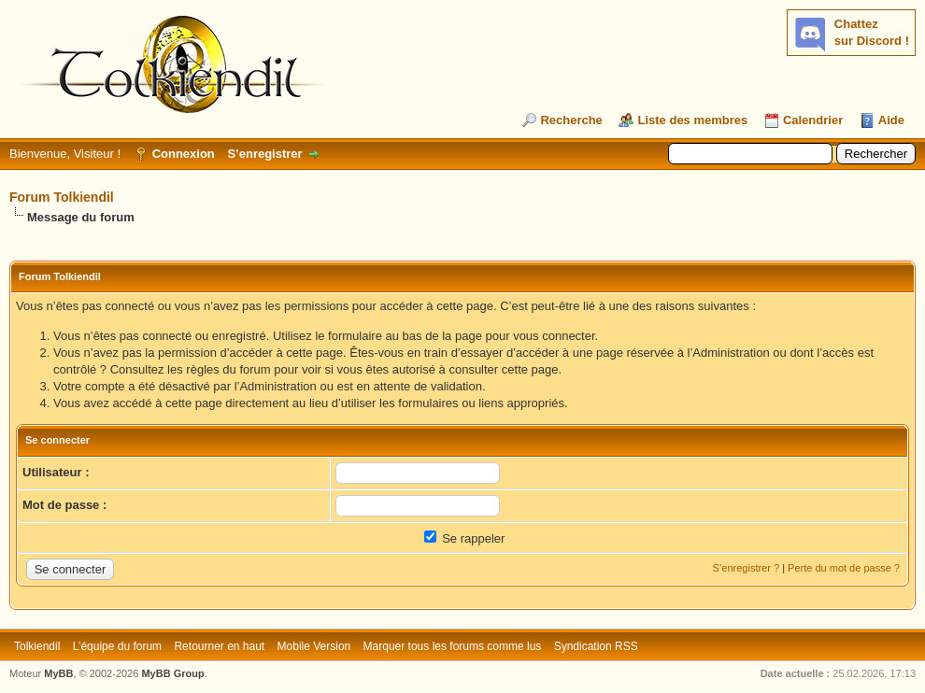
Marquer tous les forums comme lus (452, 646)
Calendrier (813, 120)
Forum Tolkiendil (61, 197)
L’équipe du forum (117, 646)
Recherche (571, 120)
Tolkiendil (37, 646)
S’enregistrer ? (746, 567)
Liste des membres (692, 120)
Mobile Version (314, 646)
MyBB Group (172, 673)
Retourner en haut (219, 646)
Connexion (183, 154)
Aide (891, 120)
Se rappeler (464, 538)
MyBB (58, 673)
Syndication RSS (596, 646)
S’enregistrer (264, 154)
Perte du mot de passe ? (844, 567)
